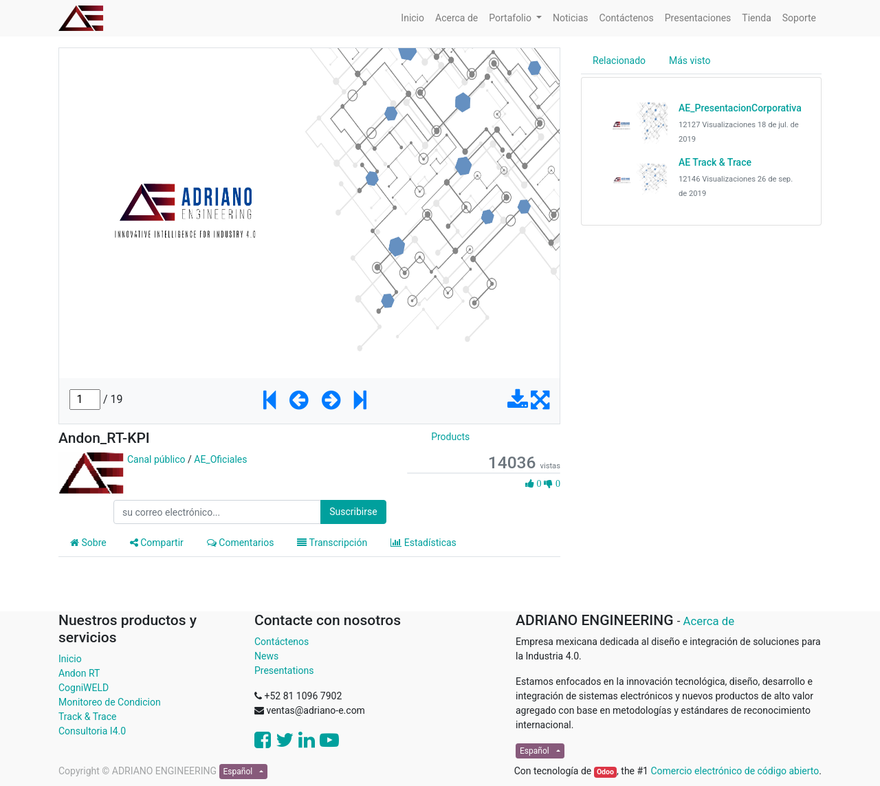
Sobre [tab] (88, 542)
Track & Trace (87, 716)
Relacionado (619, 60)
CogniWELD (83, 687)
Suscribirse (353, 511)
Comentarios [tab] (240, 542)
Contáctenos (281, 641)
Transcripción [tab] (332, 542)
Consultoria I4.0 (92, 730)
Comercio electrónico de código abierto (734, 770)
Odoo (605, 771)
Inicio (70, 658)
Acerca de (709, 621)
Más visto (689, 60)
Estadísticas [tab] (423, 542)
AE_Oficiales (220, 459)
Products (450, 436)
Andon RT (79, 673)
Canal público (156, 459)
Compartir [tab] (157, 542)
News (266, 656)
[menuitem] (412, 18)
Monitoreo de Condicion (109, 702)
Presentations (284, 670)
